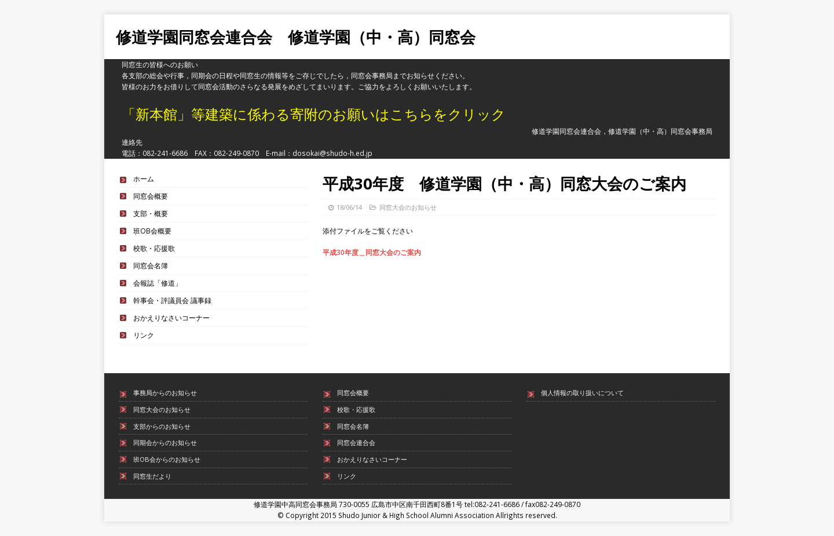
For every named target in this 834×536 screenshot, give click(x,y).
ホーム (143, 178)
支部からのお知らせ (162, 426)
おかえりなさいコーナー (171, 317)
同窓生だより (152, 476)
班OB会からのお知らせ (166, 459)
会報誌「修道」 (157, 282)
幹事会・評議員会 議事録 (172, 300)
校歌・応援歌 (154, 248)
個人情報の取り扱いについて (582, 392)
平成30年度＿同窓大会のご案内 (372, 252)
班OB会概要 (152, 230)
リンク (143, 335)
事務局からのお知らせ (165, 392)
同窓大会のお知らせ (408, 207)
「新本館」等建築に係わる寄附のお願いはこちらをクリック (314, 113)
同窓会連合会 (356, 442)
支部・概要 (150, 213)
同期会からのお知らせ (165, 442)
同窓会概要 (150, 195)
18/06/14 (349, 207)
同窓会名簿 (150, 265)
